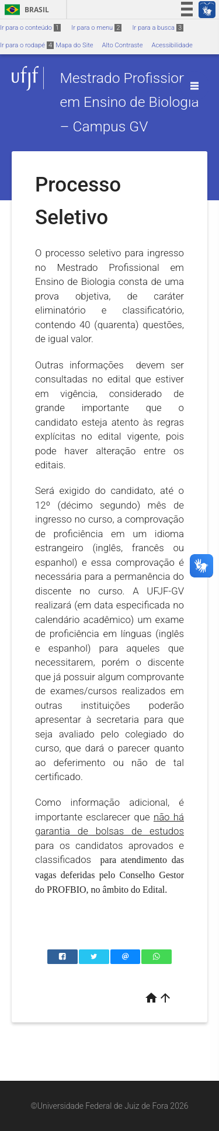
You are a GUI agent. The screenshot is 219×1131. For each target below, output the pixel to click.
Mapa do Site (74, 45)
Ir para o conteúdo (30, 28)
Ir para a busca (157, 28)
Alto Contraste (122, 45)
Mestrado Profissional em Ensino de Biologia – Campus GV (129, 102)
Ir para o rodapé (27, 45)
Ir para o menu (96, 28)
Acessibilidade (171, 45)
